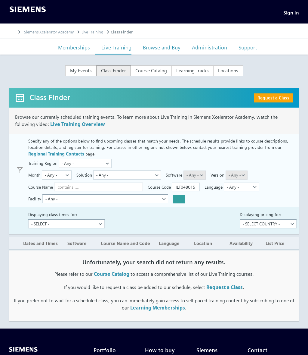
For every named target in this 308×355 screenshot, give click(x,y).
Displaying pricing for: (260, 216)
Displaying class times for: (52, 216)
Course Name (40, 188)
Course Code (159, 188)
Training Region (42, 165)
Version (217, 177)
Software (174, 177)
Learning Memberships (157, 310)
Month (34, 177)
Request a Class (273, 99)
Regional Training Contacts (56, 155)
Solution (84, 177)
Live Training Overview (77, 126)
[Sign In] (291, 14)
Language (214, 188)
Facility (34, 200)
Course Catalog (111, 276)
